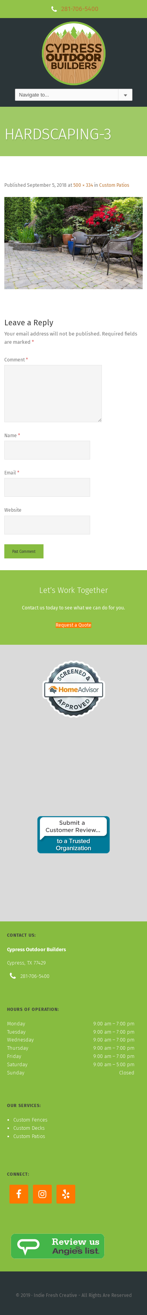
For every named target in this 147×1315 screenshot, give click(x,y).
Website (13, 510)
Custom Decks (29, 1128)
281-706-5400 (79, 9)
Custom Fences (30, 1120)
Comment (16, 360)
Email (11, 473)
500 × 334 (83, 185)
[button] (73, 625)
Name (12, 435)
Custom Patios (114, 185)
